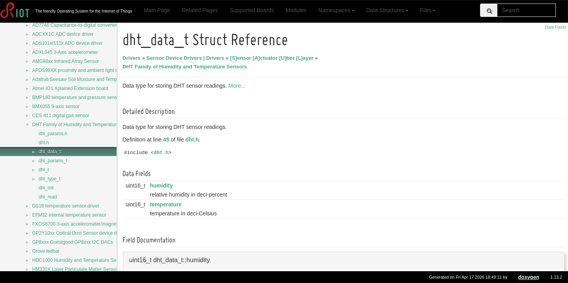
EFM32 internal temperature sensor (69, 215)
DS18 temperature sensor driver (65, 206)
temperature (167, 204)
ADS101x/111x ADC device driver (67, 43)
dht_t (43, 170)
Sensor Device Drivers (175, 58)
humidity (162, 185)
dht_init (46, 188)
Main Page (157, 10)
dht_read (47, 197)
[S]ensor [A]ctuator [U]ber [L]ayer (273, 58)
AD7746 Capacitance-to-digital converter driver (81, 25)
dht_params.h (52, 133)
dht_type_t (49, 179)
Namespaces (336, 10)
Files (428, 10)
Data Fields (555, 27)
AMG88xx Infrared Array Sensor (65, 61)
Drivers (133, 58)
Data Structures (387, 10)
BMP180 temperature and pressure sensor (76, 97)
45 (167, 139)
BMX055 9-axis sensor (56, 106)
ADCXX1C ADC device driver (62, 34)
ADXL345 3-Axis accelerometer (65, 52)
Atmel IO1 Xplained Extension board (70, 88)
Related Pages (200, 10)
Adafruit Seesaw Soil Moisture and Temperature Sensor (90, 79)
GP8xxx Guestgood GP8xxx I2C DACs (72, 242)
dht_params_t (52, 161)
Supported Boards (252, 10)
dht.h (43, 142)
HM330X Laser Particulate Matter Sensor (75, 269)
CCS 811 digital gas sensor (60, 115)
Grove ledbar (45, 251)
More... (238, 86)
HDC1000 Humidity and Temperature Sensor (79, 260)
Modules (296, 10)
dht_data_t (49, 151)
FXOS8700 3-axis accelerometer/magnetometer (82, 224)
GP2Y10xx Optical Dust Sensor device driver (79, 233)
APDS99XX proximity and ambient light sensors (81, 70)
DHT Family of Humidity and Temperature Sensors (84, 124)
